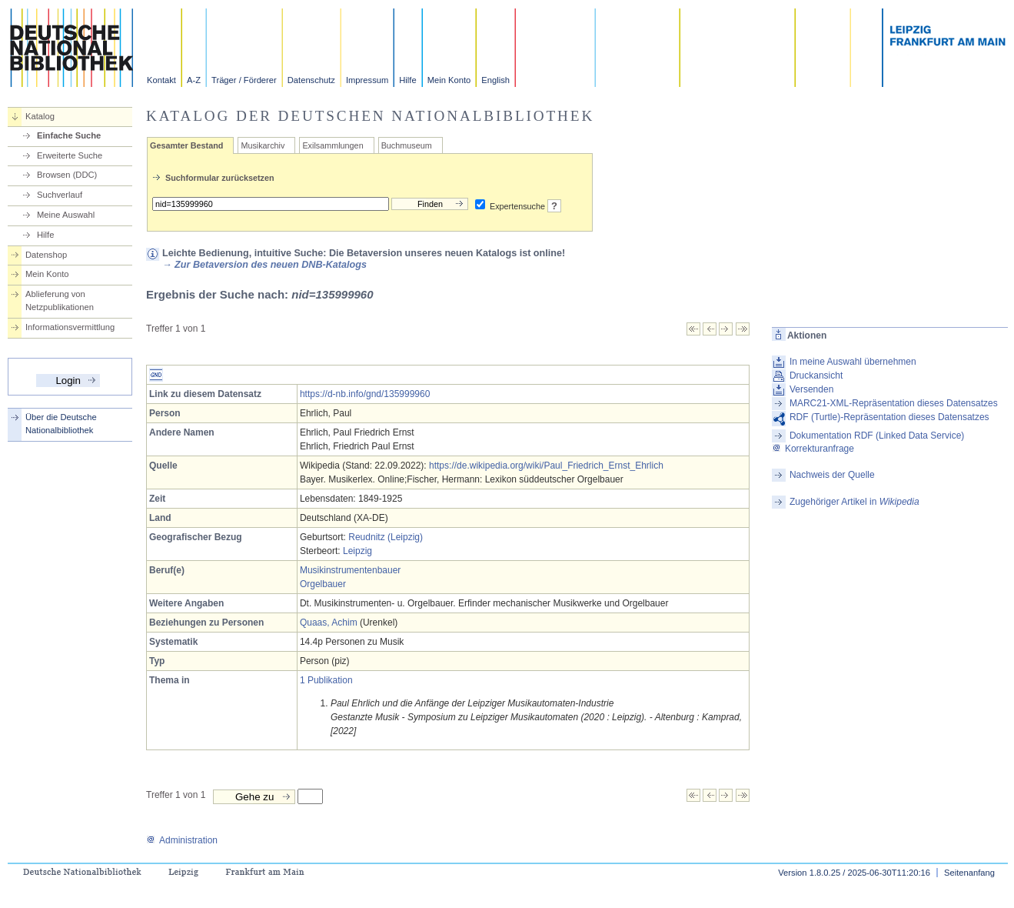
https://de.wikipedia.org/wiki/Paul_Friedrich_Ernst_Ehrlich (546, 465)
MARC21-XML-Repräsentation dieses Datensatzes (894, 403)
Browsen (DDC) (67, 174)
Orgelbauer (323, 584)
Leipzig (357, 551)
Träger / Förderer (244, 80)
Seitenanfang (969, 872)
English (495, 80)
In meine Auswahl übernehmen (853, 361)
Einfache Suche (69, 135)
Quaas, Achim (328, 622)
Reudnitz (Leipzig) (385, 537)
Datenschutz (311, 80)
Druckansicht (816, 375)
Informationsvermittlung (70, 327)
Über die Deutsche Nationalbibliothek (61, 423)
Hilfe (407, 80)
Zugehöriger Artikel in (854, 501)
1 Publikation (326, 680)
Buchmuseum (406, 145)
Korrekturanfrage (813, 448)
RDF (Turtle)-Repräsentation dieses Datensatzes (889, 417)
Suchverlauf (59, 194)
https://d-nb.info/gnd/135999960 (365, 394)
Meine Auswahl (66, 214)
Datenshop (46, 254)
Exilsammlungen (332, 145)
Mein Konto (449, 80)
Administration (182, 840)
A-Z (194, 80)
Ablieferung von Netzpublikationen (59, 300)
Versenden (811, 389)
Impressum (367, 80)
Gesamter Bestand (186, 145)
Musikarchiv (262, 145)
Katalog (40, 116)
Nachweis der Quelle (832, 474)
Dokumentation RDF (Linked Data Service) (877, 435)
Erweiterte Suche (69, 155)
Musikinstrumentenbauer (350, 570)
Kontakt (161, 80)
